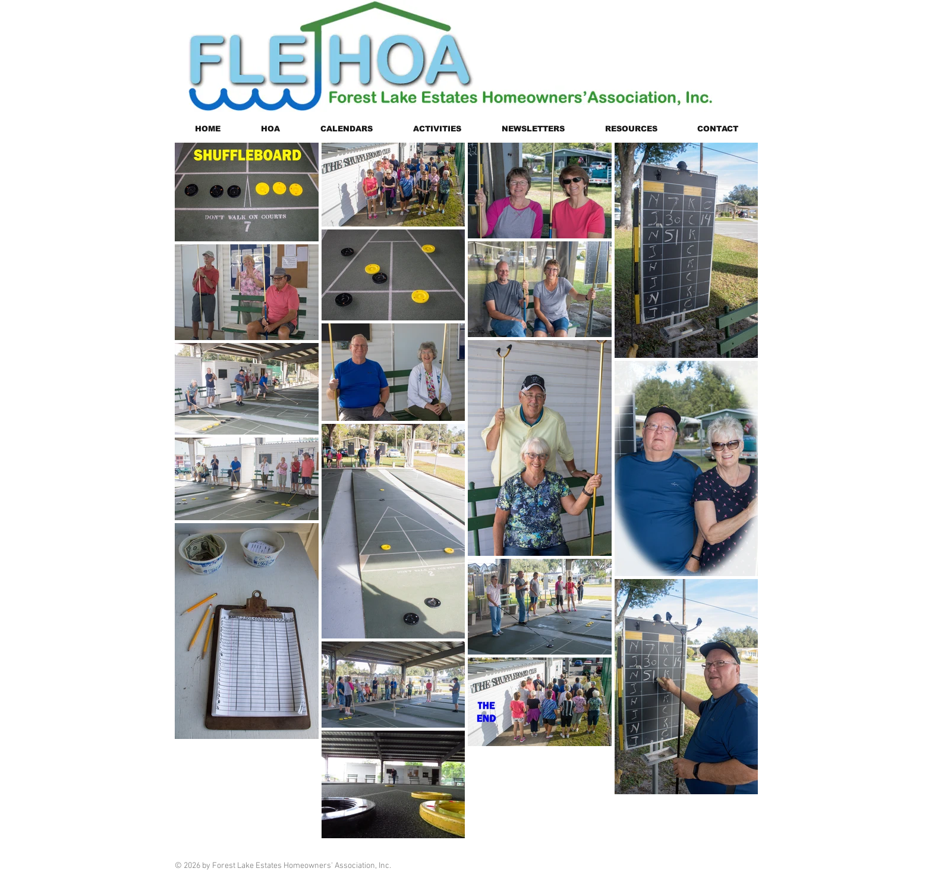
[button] (270, 128)
